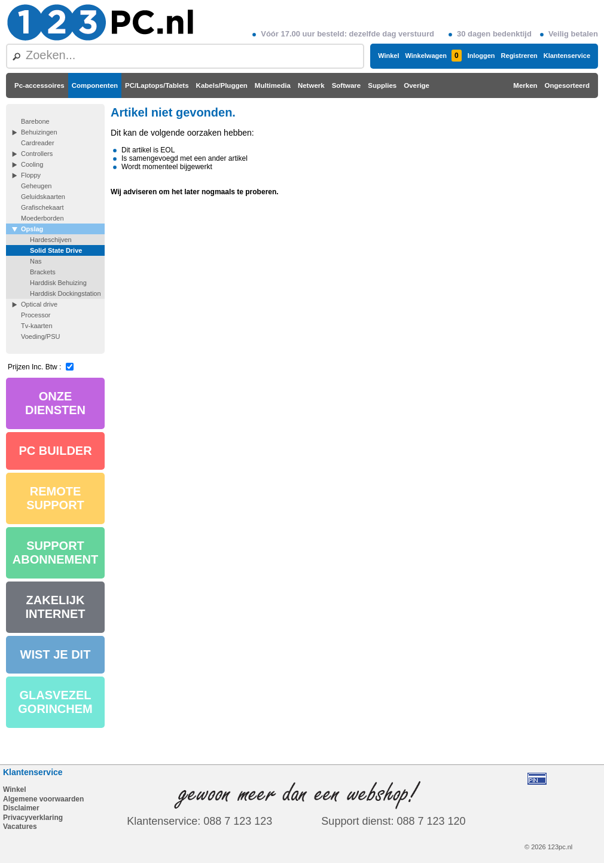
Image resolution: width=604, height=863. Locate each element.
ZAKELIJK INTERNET (56, 606)
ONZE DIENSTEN (55, 403)
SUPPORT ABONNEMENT (55, 552)
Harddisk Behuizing (58, 282)
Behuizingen (39, 132)
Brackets (43, 272)
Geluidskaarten (43, 196)
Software (346, 85)
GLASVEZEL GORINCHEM (55, 701)
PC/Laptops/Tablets (157, 85)
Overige (416, 85)
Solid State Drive (56, 250)
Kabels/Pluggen (222, 85)
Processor (36, 315)
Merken (525, 85)
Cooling (32, 164)
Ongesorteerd (567, 85)
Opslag (32, 228)
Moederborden (42, 218)
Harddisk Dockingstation (65, 293)
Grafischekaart (42, 207)
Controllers (37, 153)
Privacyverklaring (33, 817)
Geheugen (36, 185)
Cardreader (37, 142)
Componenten (95, 85)
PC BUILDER (55, 450)
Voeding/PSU (40, 336)
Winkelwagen (433, 56)
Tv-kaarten (37, 325)
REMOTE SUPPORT (55, 498)
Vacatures (20, 826)
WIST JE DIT (55, 654)
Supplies (382, 85)
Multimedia (273, 85)
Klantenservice (567, 55)
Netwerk (311, 85)
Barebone (35, 121)
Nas (36, 261)
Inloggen (481, 55)
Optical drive (39, 304)
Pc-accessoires (39, 85)
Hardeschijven (51, 239)
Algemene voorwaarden (43, 799)
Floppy (31, 175)
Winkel (388, 55)
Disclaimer (21, 808)
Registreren (519, 55)
